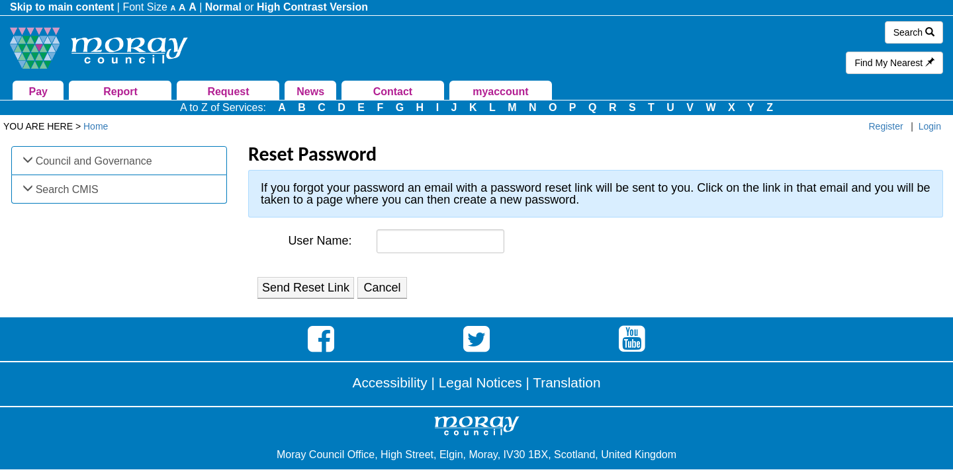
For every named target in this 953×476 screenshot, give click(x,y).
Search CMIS (67, 189)
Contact (393, 91)
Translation (566, 382)
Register (886, 126)
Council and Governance (94, 161)
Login (930, 126)
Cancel (382, 287)
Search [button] (913, 32)
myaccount (500, 91)
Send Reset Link (305, 287)
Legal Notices (480, 382)
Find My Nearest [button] (894, 63)
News (310, 91)
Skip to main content (62, 7)
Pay (38, 91)
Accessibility (390, 382)
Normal (223, 7)
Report (120, 91)
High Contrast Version (312, 7)
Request (228, 91)
